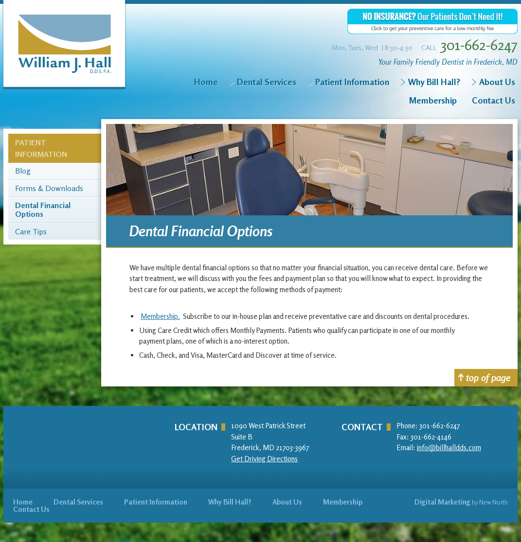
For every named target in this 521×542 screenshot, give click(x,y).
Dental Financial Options (43, 209)
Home (206, 81)
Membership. (160, 316)
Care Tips (31, 231)
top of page (484, 377)
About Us (497, 81)
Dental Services (266, 81)
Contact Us (493, 100)
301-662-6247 (479, 44)
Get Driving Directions (264, 458)
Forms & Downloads (49, 188)
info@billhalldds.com (449, 447)
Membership (433, 100)
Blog (23, 171)
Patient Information (352, 81)
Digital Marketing (442, 502)
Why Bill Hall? (434, 81)
